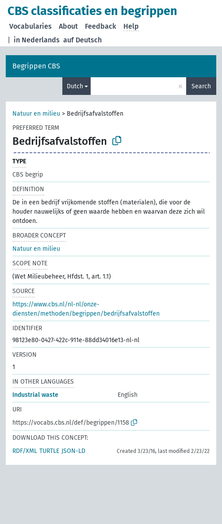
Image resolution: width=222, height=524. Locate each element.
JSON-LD (73, 451)
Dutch (75, 86)
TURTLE (49, 451)
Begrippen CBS (36, 66)
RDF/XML (24, 451)
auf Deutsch (82, 40)
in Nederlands (37, 40)
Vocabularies (30, 26)
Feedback (100, 26)
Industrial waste (35, 395)
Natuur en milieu (36, 113)
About (68, 26)
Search (201, 86)
